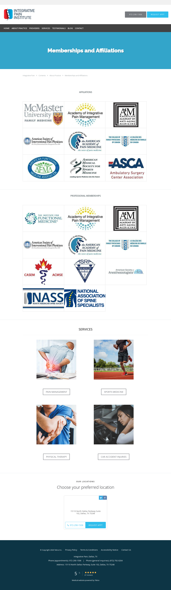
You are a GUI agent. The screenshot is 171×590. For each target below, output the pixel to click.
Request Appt (95, 525)
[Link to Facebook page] (105, 498)
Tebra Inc (58, 550)
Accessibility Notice (109, 550)
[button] (157, 14)
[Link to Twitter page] (101, 498)
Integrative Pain (29, 75)
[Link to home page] (14, 14)
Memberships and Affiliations (76, 75)
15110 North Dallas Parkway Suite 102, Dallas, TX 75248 (86, 512)
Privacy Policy (71, 550)
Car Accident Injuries (113, 456)
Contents (42, 75)
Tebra (97, 580)
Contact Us (126, 550)
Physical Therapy (56, 456)
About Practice (55, 75)
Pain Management (56, 391)
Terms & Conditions (89, 550)
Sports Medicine (113, 391)
